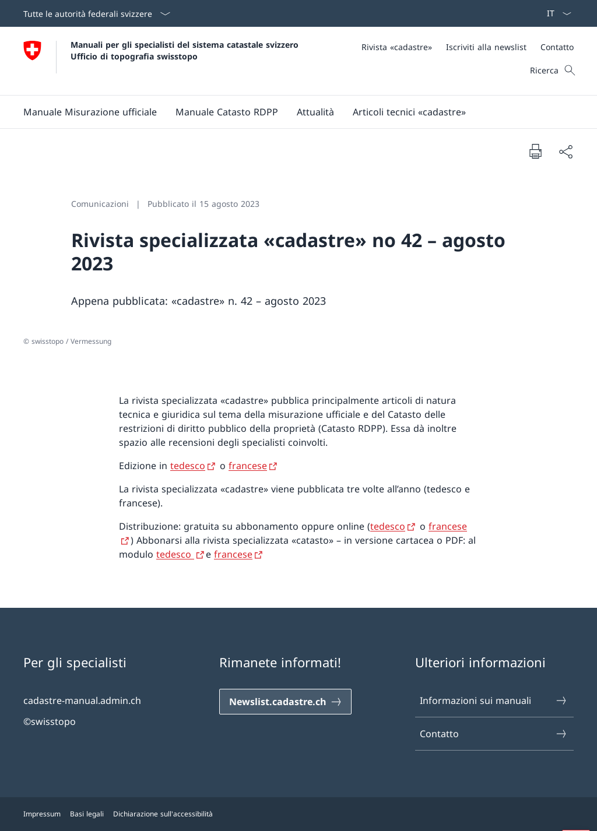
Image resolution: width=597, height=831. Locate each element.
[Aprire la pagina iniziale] (162, 61)
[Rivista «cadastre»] (396, 47)
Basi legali (87, 814)
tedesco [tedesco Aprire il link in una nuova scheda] (187, 465)
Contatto (494, 734)
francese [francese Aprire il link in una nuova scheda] (248, 465)
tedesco (175, 554)
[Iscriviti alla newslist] (486, 47)
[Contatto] (557, 47)
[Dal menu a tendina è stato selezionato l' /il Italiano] (555, 13)
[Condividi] (565, 151)
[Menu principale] (289, 112)
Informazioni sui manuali (494, 700)
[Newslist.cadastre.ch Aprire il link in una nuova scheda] (285, 701)
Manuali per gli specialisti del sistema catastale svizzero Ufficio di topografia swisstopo (186, 50)
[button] (90, 112)
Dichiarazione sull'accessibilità (163, 814)
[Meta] (467, 47)
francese (233, 554)
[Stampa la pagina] (535, 151)
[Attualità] (315, 112)
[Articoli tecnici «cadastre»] (409, 112)
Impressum (42, 814)
